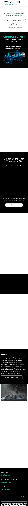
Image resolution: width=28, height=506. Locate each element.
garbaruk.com (18, 15)
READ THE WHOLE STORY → (12, 377)
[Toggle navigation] (25, 3)
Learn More (14, 54)
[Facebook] (23, 497)
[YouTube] (26, 497)
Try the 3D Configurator (14, 205)
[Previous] (3, 65)
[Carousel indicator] (10, 65)
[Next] (25, 65)
